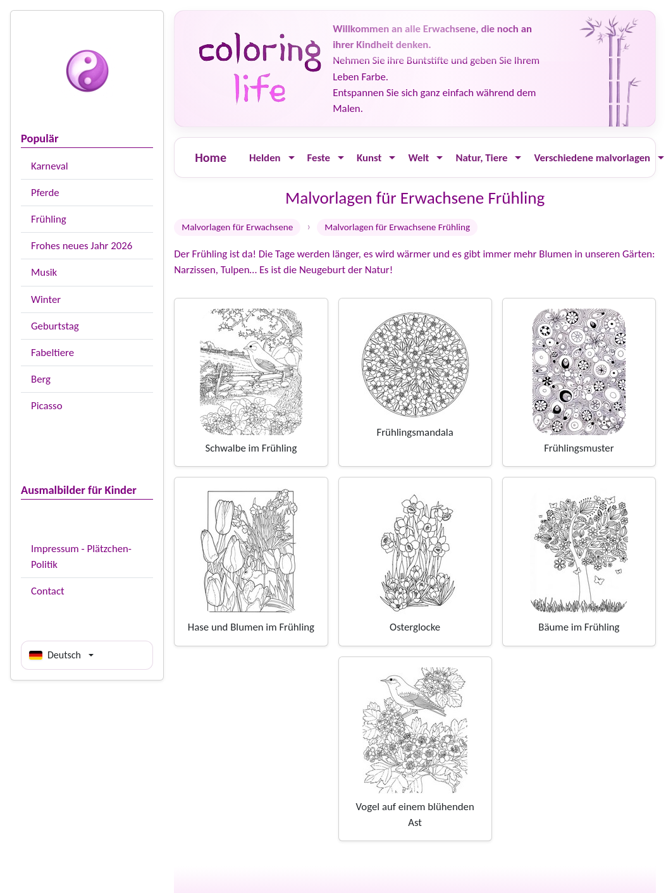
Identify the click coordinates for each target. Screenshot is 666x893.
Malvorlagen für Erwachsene (237, 227)
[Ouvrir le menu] (291, 157)
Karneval (49, 166)
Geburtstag (55, 326)
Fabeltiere (52, 352)
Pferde (45, 192)
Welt (418, 157)
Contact (48, 591)
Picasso (47, 405)
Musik (44, 272)
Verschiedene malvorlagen (592, 157)
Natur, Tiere (481, 157)
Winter (46, 299)
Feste (318, 157)
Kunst (369, 157)
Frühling (48, 219)
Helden (265, 157)
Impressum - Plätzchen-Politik (81, 556)
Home (210, 157)
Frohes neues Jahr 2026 (81, 245)
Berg (41, 379)
